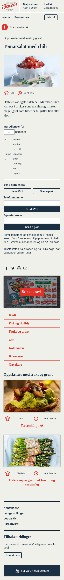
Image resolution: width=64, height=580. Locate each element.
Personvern (11, 523)
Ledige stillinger (14, 513)
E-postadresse (13, 215)
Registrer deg (22, 17)
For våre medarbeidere (32, 571)
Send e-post (32, 226)
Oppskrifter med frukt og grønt (23, 38)
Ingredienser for (14, 126)
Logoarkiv (10, 518)
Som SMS (17, 191)
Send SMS (32, 209)
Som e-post (46, 191)
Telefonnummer (14, 197)
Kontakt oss (11, 508)
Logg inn (6, 17)
